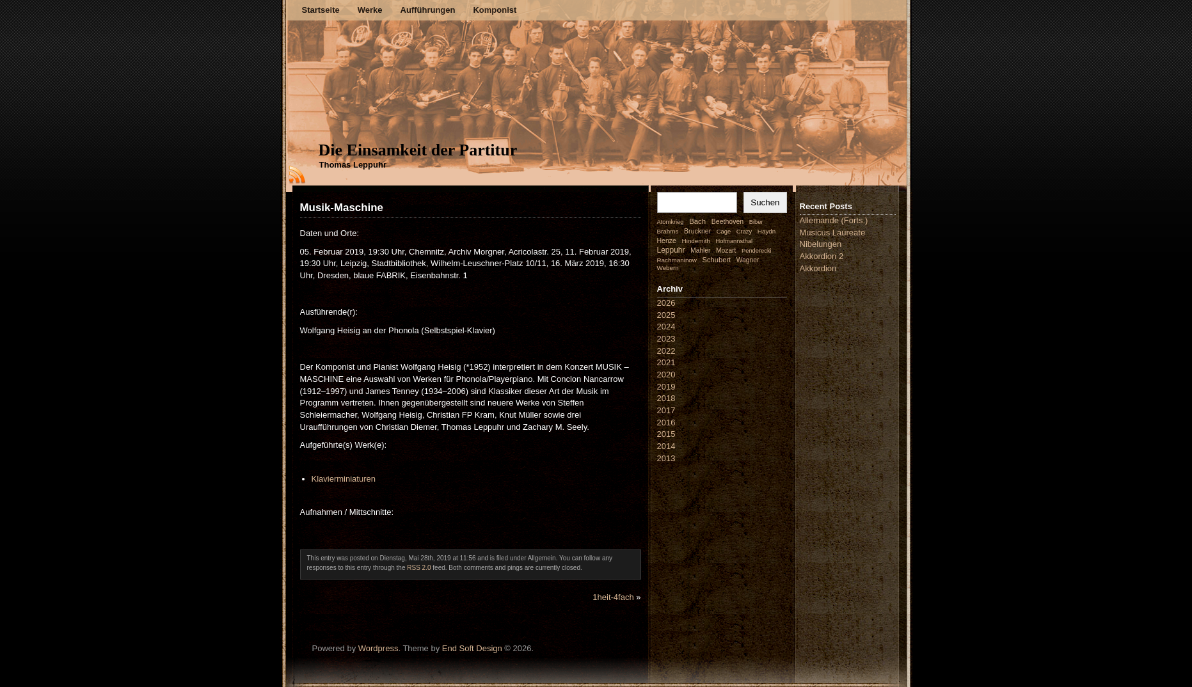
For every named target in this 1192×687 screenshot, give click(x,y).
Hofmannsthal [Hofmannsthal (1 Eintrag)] (734, 241)
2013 (666, 458)
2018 (666, 398)
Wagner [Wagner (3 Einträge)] (747, 260)
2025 (666, 315)
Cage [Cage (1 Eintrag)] (724, 231)
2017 (666, 410)
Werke (370, 10)
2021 (666, 362)
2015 (666, 434)
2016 (666, 422)
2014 (666, 446)
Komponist (494, 10)
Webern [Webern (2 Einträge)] (668, 267)
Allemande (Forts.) (834, 220)
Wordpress (378, 648)
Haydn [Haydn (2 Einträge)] (767, 231)
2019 (666, 386)
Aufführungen (428, 10)
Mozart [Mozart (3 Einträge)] (726, 250)
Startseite (321, 10)
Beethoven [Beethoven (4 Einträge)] (727, 221)
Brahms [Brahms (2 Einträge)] (668, 231)
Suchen (765, 202)
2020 (666, 374)
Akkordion (818, 268)
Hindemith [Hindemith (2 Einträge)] (696, 240)
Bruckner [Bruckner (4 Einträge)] (697, 231)
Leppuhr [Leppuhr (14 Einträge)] (671, 250)
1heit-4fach (612, 597)
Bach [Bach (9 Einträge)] (697, 221)
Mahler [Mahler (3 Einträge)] (700, 250)
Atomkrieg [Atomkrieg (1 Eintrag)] (670, 222)
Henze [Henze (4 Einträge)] (666, 240)
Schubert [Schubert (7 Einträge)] (717, 260)
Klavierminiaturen (344, 479)
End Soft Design (472, 648)
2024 (666, 326)
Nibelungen (821, 244)
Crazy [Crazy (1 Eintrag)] (744, 231)
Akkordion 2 (822, 256)
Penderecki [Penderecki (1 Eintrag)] (757, 251)
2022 (666, 351)
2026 (666, 303)
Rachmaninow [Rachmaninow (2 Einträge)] (677, 260)
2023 (666, 339)
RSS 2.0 (419, 567)
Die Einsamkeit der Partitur (418, 150)
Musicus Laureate (833, 232)
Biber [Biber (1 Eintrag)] (756, 222)
